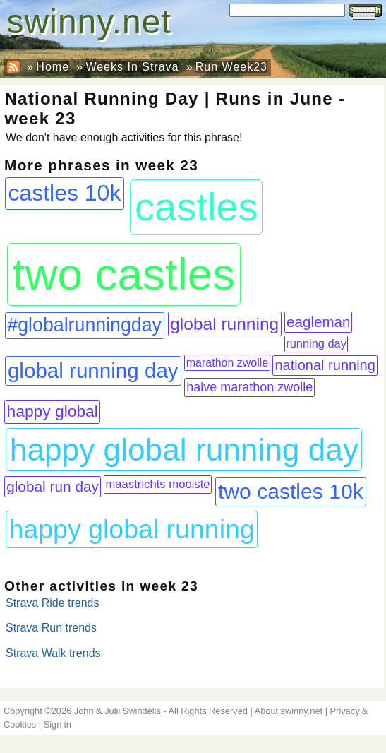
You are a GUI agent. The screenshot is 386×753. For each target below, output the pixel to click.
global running (224, 323)
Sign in (57, 724)
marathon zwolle (227, 363)
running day (316, 343)
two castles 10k (290, 491)
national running (325, 365)
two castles (124, 274)
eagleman (318, 322)
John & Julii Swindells (117, 711)
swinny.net (89, 21)
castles (196, 206)
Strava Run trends (51, 628)
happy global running (132, 529)
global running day (93, 370)
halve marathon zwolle (249, 387)
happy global (52, 411)
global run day (52, 486)
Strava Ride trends (52, 603)
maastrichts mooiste (157, 484)
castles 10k (64, 193)
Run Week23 (231, 67)
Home (52, 67)
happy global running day (184, 449)
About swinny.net (289, 711)
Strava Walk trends (53, 653)
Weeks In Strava (132, 67)
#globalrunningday (84, 325)
